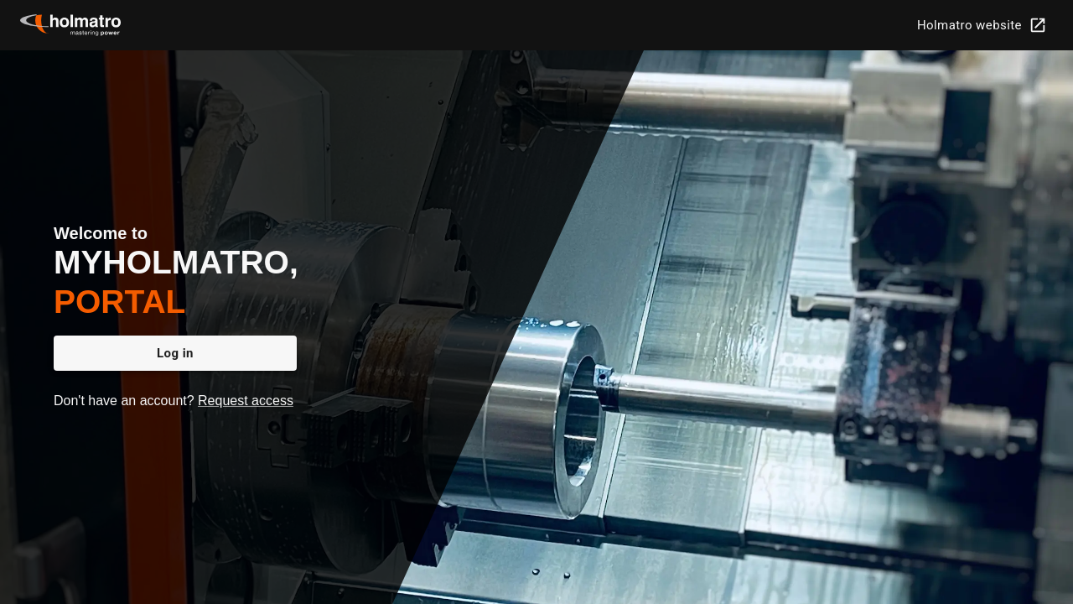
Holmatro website (980, 25)
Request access (245, 400)
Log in (175, 353)
